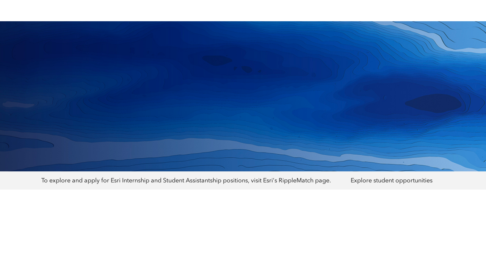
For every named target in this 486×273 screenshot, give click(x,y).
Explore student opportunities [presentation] (392, 180)
